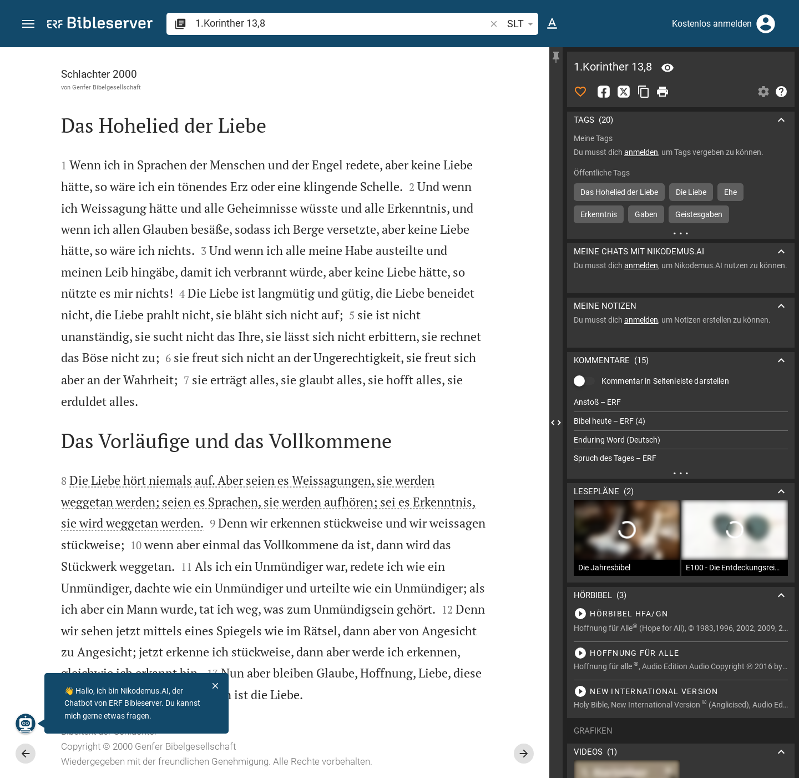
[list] (681, 430)
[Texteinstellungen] (552, 24)
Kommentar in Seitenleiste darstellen (665, 381)
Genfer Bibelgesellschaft (106, 87)
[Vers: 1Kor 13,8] (667, 68)
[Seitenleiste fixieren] (556, 57)
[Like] (580, 92)
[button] (28, 24)
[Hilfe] (781, 92)
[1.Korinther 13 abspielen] (681, 614)
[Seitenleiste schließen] (556, 422)
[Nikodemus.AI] (26, 724)
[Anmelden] (766, 24)
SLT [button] (522, 24)
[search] (341, 23)
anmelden (641, 152)
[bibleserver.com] (100, 25)
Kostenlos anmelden (712, 23)
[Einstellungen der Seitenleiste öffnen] (763, 92)
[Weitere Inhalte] (681, 233)
